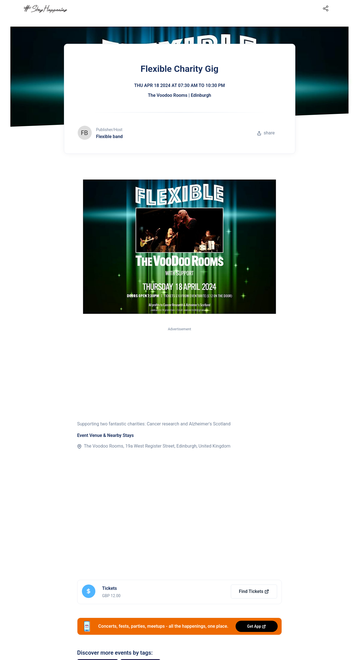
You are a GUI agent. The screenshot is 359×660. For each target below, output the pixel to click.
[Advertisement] (179, 374)
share (266, 133)
